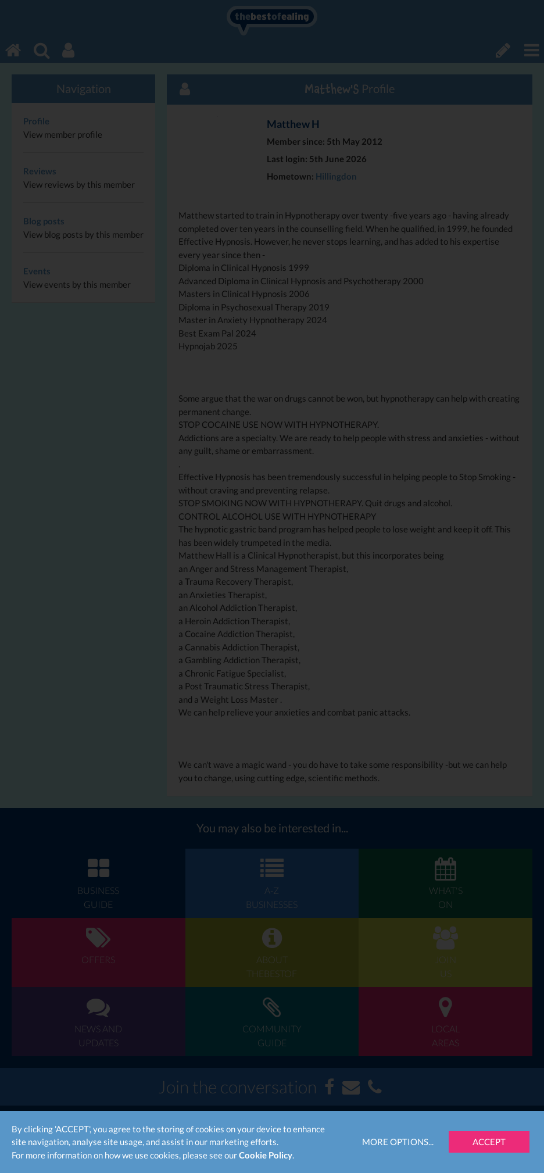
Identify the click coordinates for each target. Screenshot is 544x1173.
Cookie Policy (265, 1155)
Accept (489, 1141)
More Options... (398, 1141)
